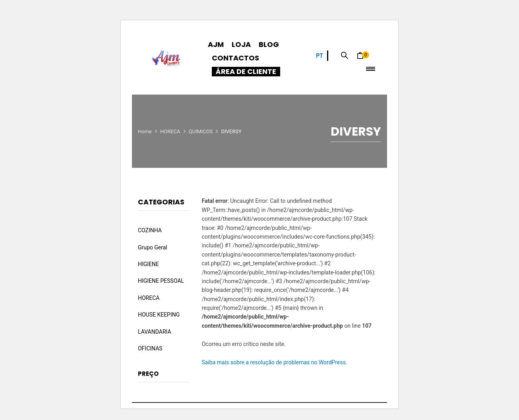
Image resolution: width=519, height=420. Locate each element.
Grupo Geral (152, 247)
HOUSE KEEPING (159, 314)
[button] (363, 55)
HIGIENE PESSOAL (161, 281)
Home (145, 131)
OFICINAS (150, 348)
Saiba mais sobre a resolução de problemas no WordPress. (274, 362)
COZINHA (150, 230)
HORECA (170, 131)
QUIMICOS (201, 131)
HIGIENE (148, 264)
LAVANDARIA (154, 332)
